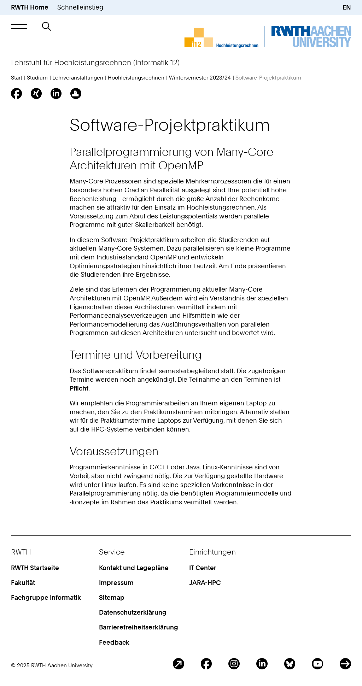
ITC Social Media (345, 663)
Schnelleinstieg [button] (80, 7)
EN (347, 7)
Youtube (317, 663)
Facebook (206, 663)
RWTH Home (29, 7)
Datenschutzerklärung (133, 612)
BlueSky (290, 663)
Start (16, 78)
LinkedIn (262, 663)
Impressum (116, 582)
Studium (37, 78)
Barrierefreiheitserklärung (138, 627)
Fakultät (23, 582)
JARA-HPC (205, 582)
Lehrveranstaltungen (77, 78)
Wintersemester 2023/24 (200, 78)
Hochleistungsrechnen (136, 78)
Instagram (234, 663)
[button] (19, 26)
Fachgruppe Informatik (46, 597)
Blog (178, 663)
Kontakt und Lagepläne (134, 567)
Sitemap (111, 597)
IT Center (202, 567)
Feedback (114, 642)
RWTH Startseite (35, 567)
